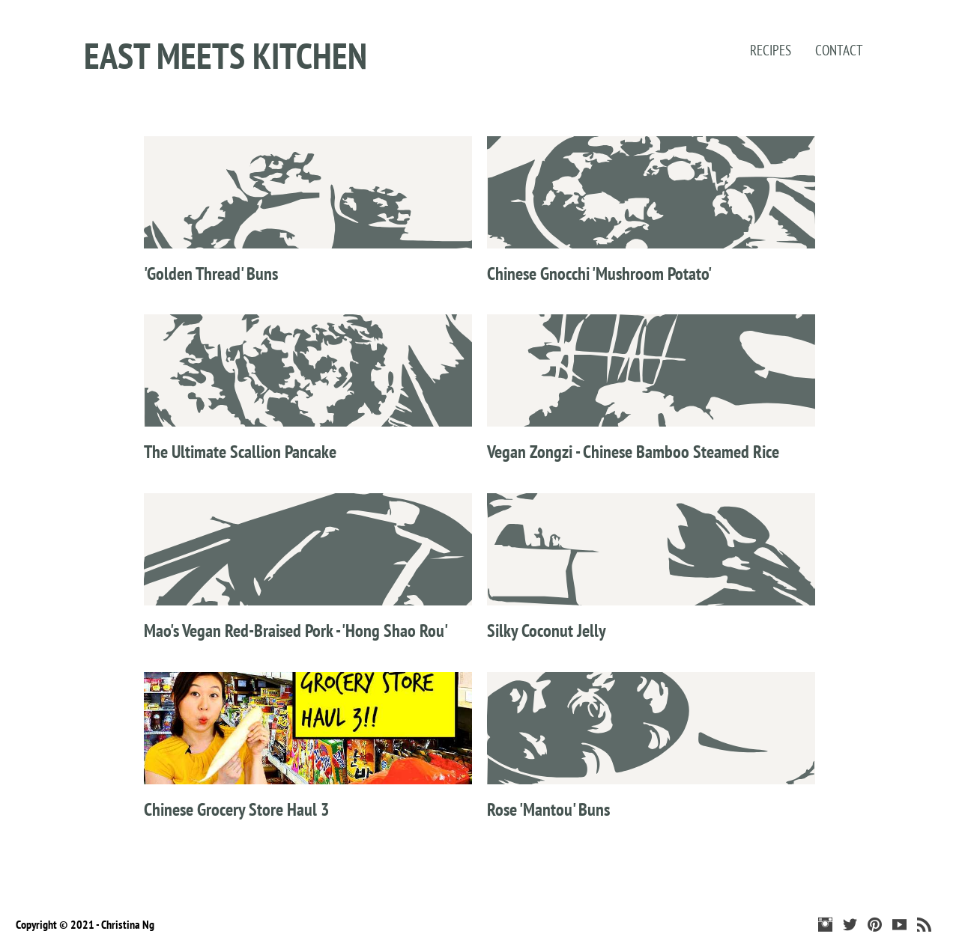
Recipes (770, 49)
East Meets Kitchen (225, 55)
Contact (839, 49)
